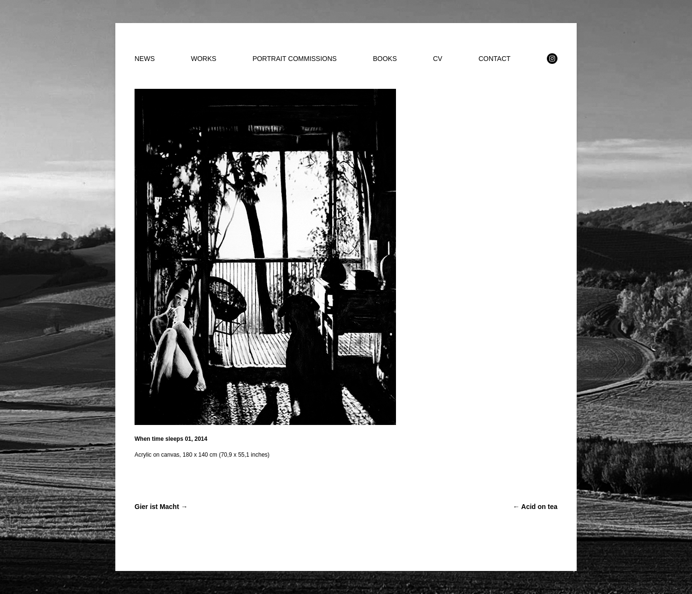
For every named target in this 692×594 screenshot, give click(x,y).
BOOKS (385, 58)
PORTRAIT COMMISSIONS (294, 58)
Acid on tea (535, 506)
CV (437, 58)
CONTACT (495, 58)
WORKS (203, 58)
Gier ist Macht (161, 506)
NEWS (145, 58)
